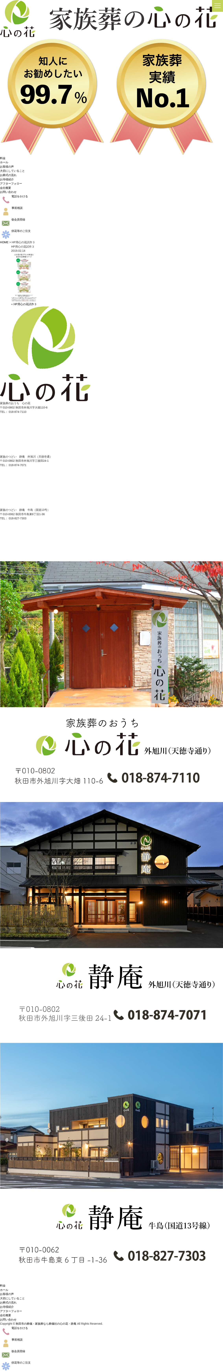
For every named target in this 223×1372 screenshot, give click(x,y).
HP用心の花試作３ (25, 304)
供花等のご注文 (15, 230)
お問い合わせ (8, 192)
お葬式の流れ (8, 175)
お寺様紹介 (7, 179)
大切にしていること (12, 170)
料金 (3, 158)
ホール (4, 162)
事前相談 (11, 207)
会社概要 (5, 187)
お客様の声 (7, 166)
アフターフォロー (11, 183)
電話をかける (14, 196)
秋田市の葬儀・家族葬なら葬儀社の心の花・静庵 (46, 1323)
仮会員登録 (12, 219)
